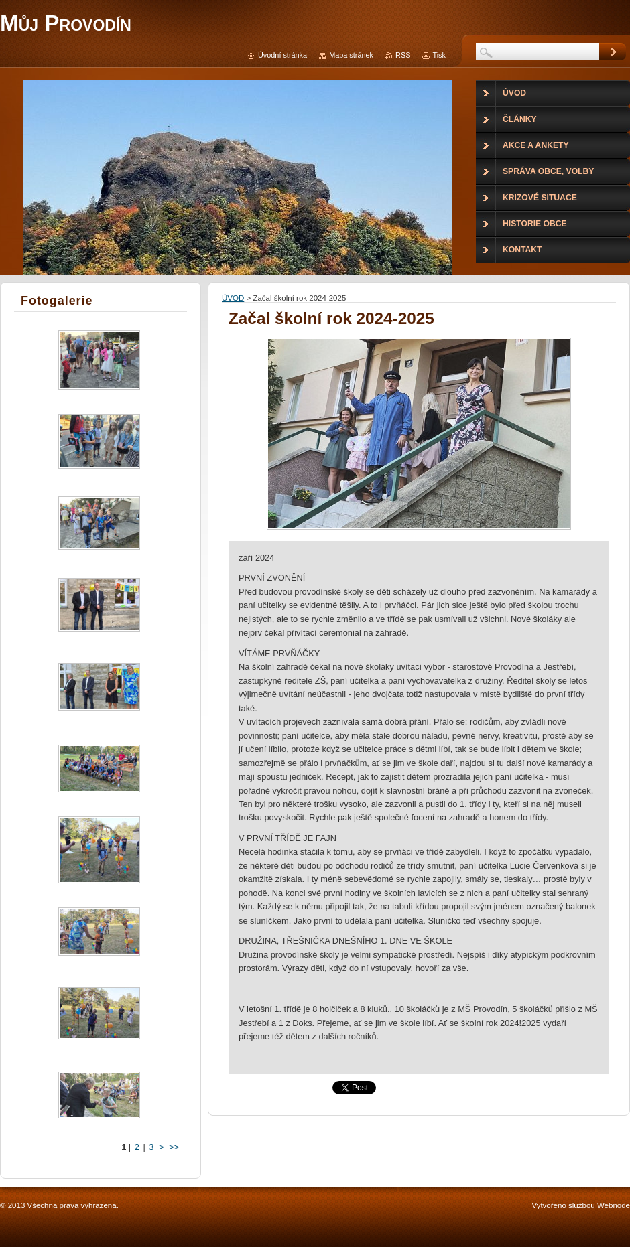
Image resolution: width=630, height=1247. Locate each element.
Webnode (613, 1205)
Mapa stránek (351, 55)
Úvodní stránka (282, 55)
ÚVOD (233, 298)
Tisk (439, 55)
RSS (402, 55)
